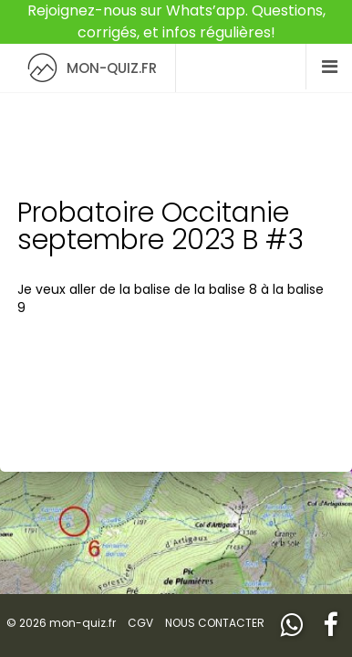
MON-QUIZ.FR (87, 68)
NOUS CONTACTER (214, 623)
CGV (140, 623)
